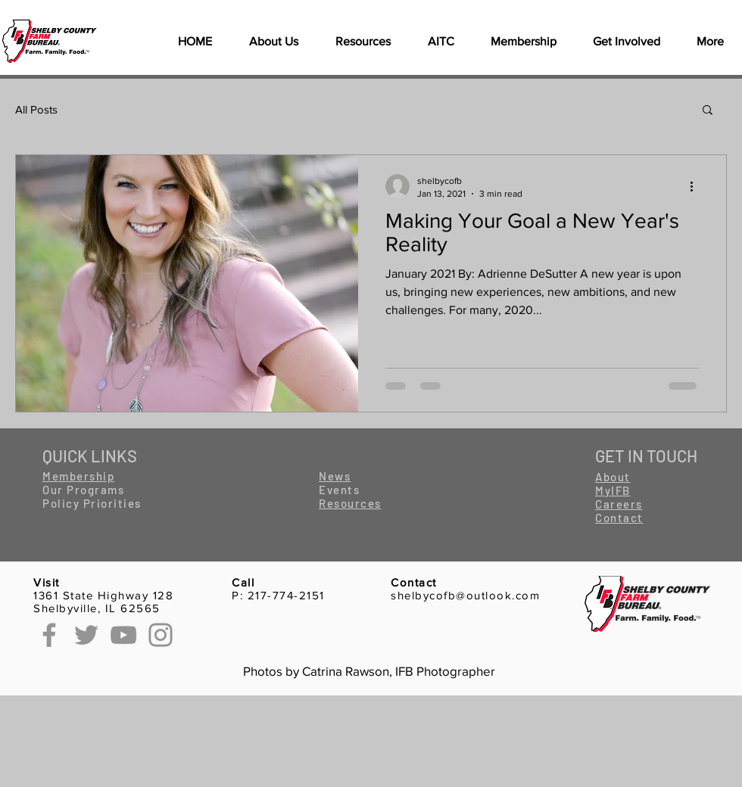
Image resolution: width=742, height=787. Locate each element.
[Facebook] (49, 635)
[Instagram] (160, 635)
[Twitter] (86, 635)
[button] (362, 42)
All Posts (36, 109)
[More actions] (696, 186)
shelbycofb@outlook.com (465, 595)
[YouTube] (123, 635)
